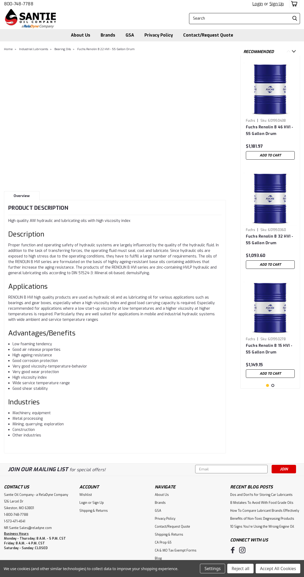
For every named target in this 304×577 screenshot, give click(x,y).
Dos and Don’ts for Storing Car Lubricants (261, 495)
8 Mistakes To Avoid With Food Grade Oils (261, 503)
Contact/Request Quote (208, 35)
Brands (108, 35)
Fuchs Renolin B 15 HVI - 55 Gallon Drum (269, 349)
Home (8, 49)
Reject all (240, 568)
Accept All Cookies (278, 568)
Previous (288, 51)
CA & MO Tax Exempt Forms (175, 550)
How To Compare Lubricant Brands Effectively (264, 511)
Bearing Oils (62, 49)
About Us (80, 35)
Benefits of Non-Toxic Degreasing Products (262, 519)
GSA (130, 35)
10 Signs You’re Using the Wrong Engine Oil (262, 526)
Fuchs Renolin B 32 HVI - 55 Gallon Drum (269, 240)
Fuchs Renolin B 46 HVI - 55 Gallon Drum (269, 130)
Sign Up (276, 4)
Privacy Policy (158, 35)
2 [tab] (272, 412)
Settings (212, 568)
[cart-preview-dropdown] (293, 3)
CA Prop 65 (163, 542)
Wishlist (85, 495)
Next (294, 51)
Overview (22, 196)
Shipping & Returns (93, 511)
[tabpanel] (270, 111)
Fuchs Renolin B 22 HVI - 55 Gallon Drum (106, 49)
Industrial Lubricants (33, 49)
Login (257, 4)
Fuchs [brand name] (250, 121)
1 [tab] (267, 412)
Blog (158, 558)
